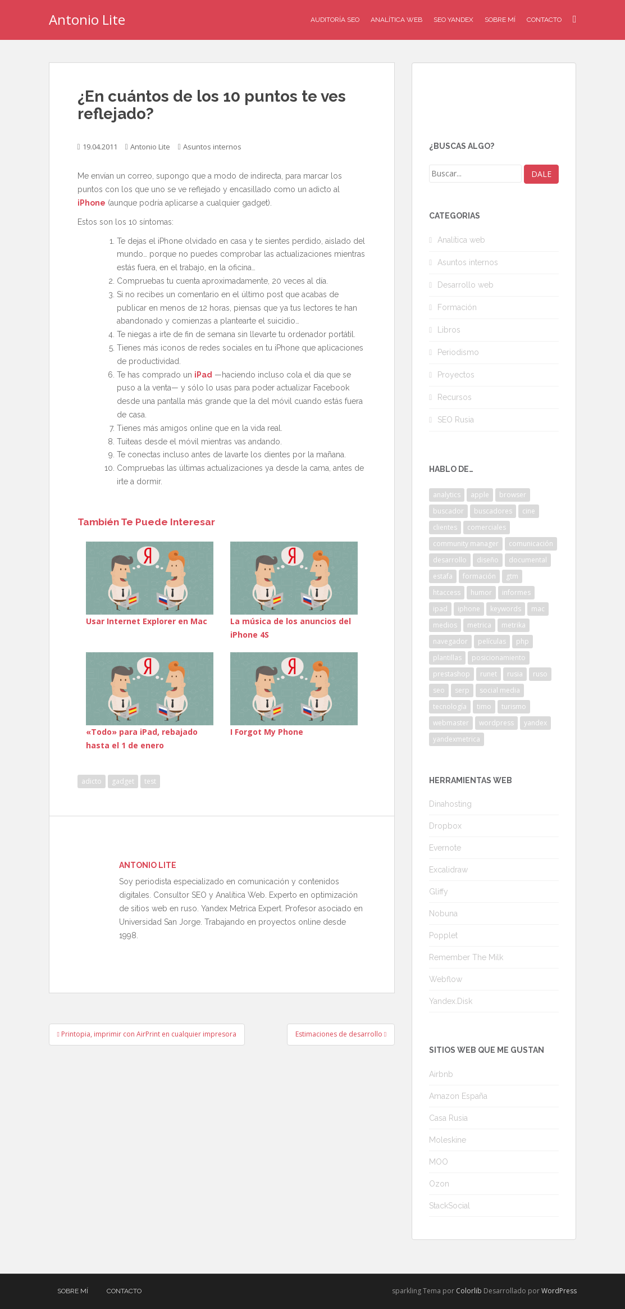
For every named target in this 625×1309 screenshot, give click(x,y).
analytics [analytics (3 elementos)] (446, 494)
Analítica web (461, 239)
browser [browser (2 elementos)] (512, 494)
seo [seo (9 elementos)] (439, 690)
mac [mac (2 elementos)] (538, 608)
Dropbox (445, 825)
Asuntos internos (212, 147)
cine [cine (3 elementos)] (528, 511)
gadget (123, 781)
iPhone (91, 202)
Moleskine (447, 1139)
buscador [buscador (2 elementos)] (448, 511)
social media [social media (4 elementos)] (500, 690)
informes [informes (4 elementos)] (516, 592)
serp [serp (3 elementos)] (462, 690)
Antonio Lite (87, 19)
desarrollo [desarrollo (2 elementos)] (450, 560)
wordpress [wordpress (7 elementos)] (496, 723)
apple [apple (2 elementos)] (480, 494)
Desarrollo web (465, 284)
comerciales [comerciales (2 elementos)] (486, 527)
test (150, 781)
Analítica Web (396, 20)
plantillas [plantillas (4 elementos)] (447, 657)
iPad (203, 374)
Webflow (445, 979)
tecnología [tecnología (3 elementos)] (450, 706)
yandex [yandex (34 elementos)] (535, 723)
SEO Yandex (453, 20)
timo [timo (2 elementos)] (484, 706)
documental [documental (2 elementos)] (528, 560)
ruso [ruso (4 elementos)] (540, 674)
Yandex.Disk (450, 1001)
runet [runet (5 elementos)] (488, 674)
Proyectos (456, 374)
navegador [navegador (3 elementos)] (450, 641)
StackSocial (449, 1205)
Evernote (445, 847)
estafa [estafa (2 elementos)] (443, 576)
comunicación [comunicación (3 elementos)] (531, 543)
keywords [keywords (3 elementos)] (505, 608)
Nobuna (443, 913)
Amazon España (458, 1096)
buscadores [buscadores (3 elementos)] (493, 511)
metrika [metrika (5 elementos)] (513, 625)
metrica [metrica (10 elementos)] (479, 625)
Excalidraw (448, 869)
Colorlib (469, 1291)
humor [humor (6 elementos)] (481, 592)
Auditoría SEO (335, 20)
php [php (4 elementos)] (522, 641)
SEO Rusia (455, 419)
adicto (91, 781)
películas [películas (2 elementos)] (492, 641)
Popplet (443, 935)
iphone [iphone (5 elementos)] (469, 608)
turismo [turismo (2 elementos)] (513, 706)
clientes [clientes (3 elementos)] (445, 527)
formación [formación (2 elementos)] (479, 576)
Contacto (544, 20)
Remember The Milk (466, 957)
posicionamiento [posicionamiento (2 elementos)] (499, 657)
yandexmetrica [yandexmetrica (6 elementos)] (456, 739)
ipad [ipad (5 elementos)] (440, 608)
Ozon (439, 1183)
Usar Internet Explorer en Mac (146, 621)
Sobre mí (500, 20)
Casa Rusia (448, 1117)
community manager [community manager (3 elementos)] (466, 543)
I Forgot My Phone (266, 731)
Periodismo (458, 352)
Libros (448, 329)
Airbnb (441, 1074)
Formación (457, 307)
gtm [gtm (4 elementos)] (512, 576)
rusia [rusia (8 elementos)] (515, 674)
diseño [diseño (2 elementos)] (488, 560)
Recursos (454, 397)
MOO (438, 1161)
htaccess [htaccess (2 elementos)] (446, 592)
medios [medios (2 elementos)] (445, 625)
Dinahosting (450, 803)
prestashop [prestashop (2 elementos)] (451, 674)
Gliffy (438, 891)
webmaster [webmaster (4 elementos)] (451, 723)
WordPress (559, 1291)
